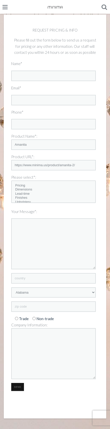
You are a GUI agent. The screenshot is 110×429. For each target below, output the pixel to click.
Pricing (53, 185)
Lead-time (53, 194)
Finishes (53, 198)
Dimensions (53, 189)
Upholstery (53, 202)
